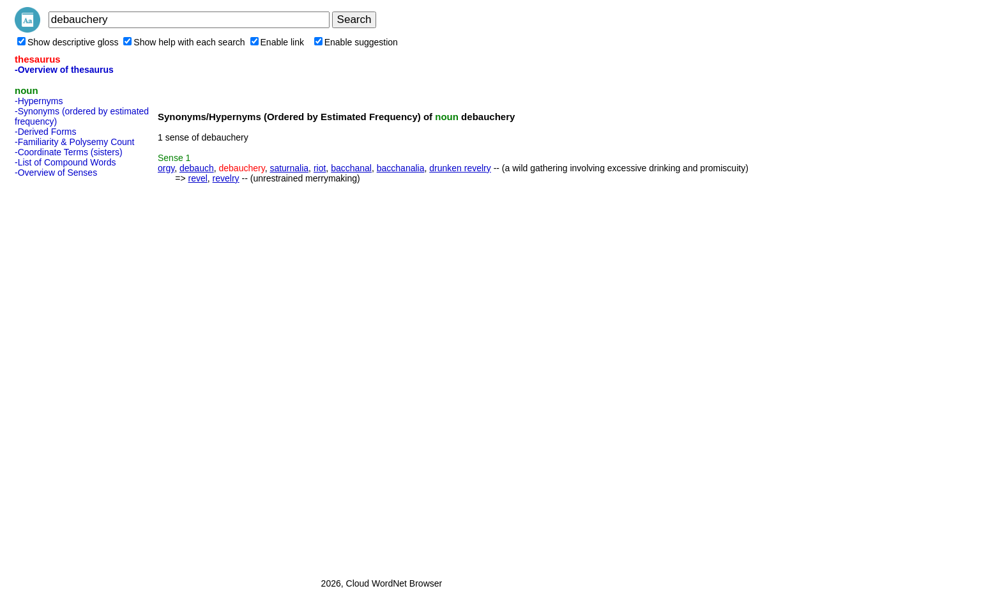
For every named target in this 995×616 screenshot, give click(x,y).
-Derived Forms (45, 132)
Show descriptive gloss (67, 42)
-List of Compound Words (65, 162)
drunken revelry (460, 168)
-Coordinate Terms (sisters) (69, 152)
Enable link (277, 42)
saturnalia (289, 168)
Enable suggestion (356, 42)
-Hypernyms (39, 101)
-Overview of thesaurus (64, 70)
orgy (166, 168)
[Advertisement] (66, 374)
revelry (226, 178)
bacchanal (351, 168)
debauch (196, 168)
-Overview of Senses (56, 172)
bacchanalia (401, 168)
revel (197, 178)
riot (320, 168)
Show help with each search (184, 42)
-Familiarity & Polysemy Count (75, 142)
